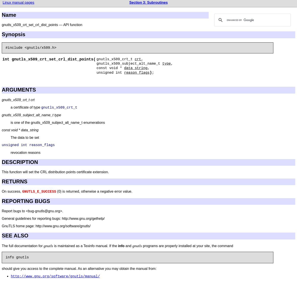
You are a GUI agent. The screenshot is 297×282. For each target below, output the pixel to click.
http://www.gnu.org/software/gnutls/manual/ (55, 276)
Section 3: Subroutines (148, 2)
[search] (252, 20)
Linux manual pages (18, 2)
